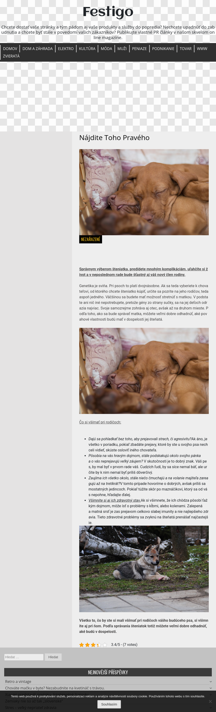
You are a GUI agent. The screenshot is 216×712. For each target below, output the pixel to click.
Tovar (186, 48)
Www (202, 48)
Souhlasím (109, 704)
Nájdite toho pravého (114, 137)
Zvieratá (11, 56)
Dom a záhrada (37, 48)
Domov (10, 48)
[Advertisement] (108, 96)
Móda (106, 48)
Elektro (66, 48)
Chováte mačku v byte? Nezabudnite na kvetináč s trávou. (55, 689)
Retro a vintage (18, 682)
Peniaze (139, 48)
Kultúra (87, 48)
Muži (122, 48)
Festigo (108, 12)
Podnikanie (163, 48)
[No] (210, 701)
